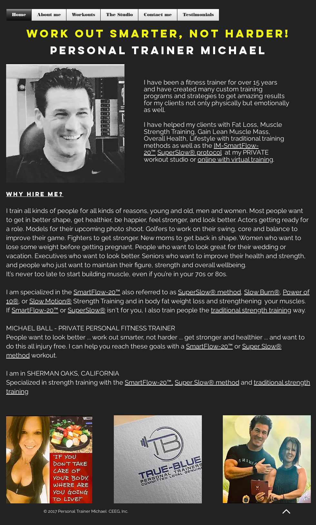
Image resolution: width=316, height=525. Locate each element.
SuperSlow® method (209, 292)
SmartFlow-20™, (149, 382)
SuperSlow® (86, 310)
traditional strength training (251, 310)
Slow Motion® (50, 301)
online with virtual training (235, 159)
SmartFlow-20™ (97, 292)
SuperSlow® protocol (189, 152)
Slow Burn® (262, 292)
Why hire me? (35, 194)
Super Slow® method (207, 382)
